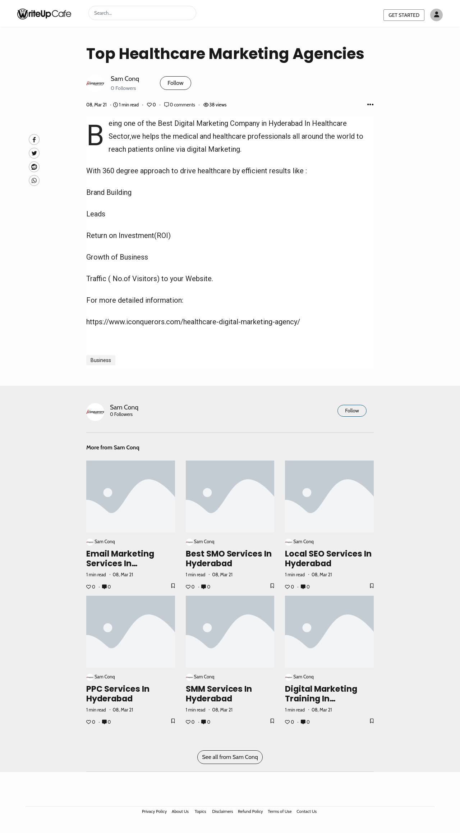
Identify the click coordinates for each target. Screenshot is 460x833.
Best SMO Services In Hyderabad (229, 558)
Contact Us (306, 811)
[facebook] (34, 139)
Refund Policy (250, 811)
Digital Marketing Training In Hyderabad (321, 698)
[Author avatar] (436, 15)
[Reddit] (34, 166)
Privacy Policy (154, 811)
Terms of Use (279, 811)
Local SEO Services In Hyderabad (328, 558)
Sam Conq (125, 78)
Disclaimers (222, 811)
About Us (180, 811)
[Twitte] (34, 153)
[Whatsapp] (34, 180)
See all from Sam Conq (230, 757)
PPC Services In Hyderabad (118, 693)
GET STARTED (403, 15)
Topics (200, 811)
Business (101, 360)
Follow (175, 82)
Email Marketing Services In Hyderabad (120, 563)
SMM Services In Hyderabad (219, 693)
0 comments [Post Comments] (180, 104)
